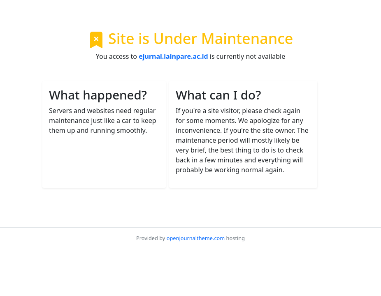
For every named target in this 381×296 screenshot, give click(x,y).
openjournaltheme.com (196, 238)
